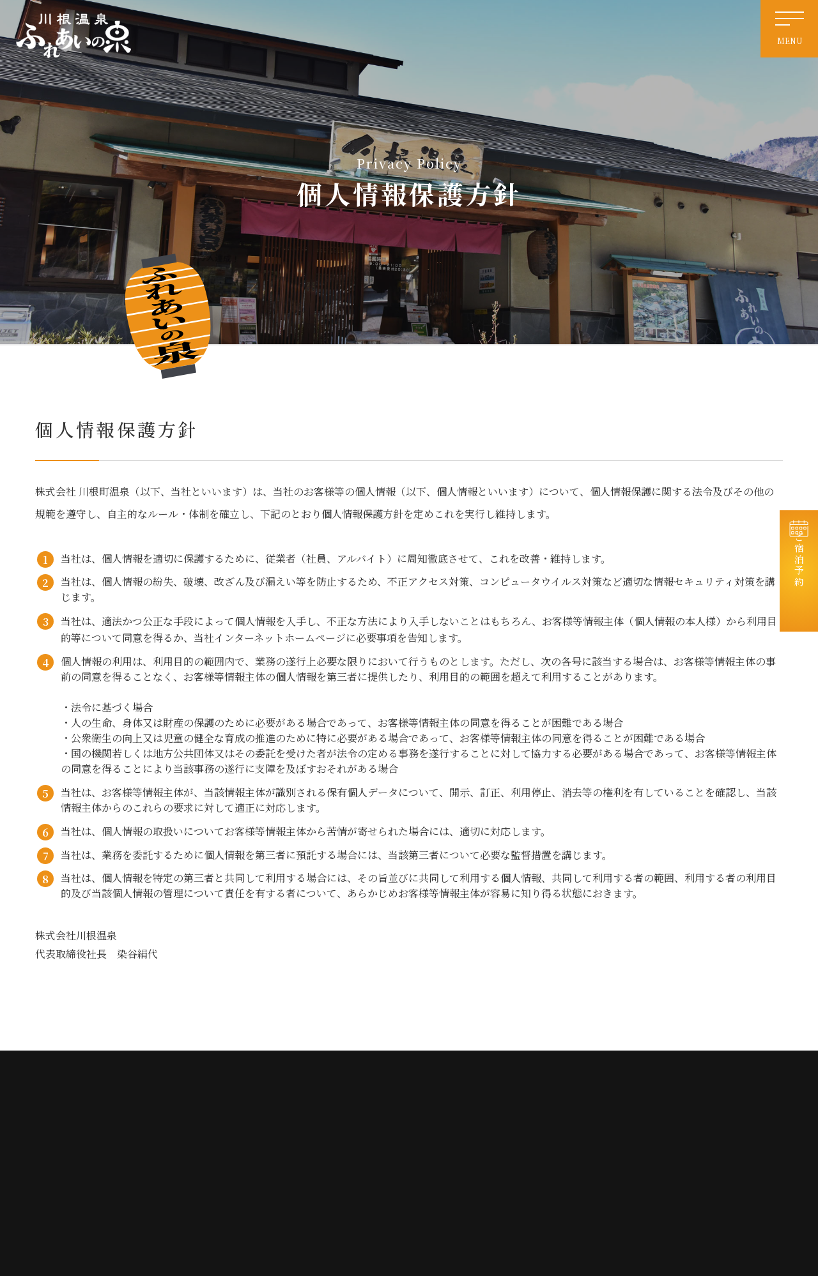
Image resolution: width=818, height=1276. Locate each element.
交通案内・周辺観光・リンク (563, 1160)
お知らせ (659, 1091)
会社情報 (659, 1160)
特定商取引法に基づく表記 (559, 1206)
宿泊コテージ (667, 1114)
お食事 (655, 1137)
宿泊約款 (659, 1206)
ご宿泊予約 (799, 577)
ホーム (524, 1091)
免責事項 (528, 1183)
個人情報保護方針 (675, 1183)
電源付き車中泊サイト (551, 1137)
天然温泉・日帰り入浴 (551, 1114)
